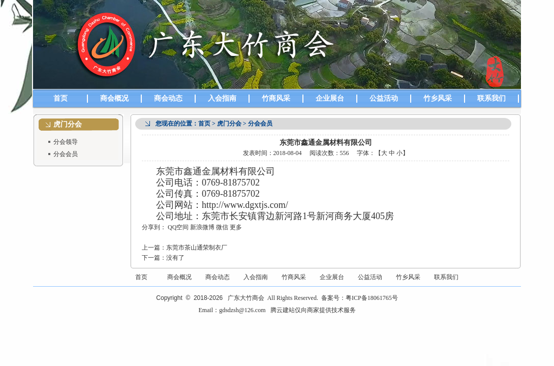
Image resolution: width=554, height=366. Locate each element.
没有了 (175, 257)
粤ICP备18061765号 (372, 297)
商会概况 (114, 98)
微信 (222, 227)
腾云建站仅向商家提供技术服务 (313, 310)
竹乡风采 (437, 98)
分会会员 (65, 154)
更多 (236, 227)
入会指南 (222, 98)
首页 (60, 98)
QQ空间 (178, 227)
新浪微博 (202, 227)
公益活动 (384, 98)
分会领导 (65, 141)
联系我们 (491, 98)
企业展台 (330, 98)
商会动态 (168, 98)
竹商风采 (276, 98)
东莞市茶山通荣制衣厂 (196, 247)
